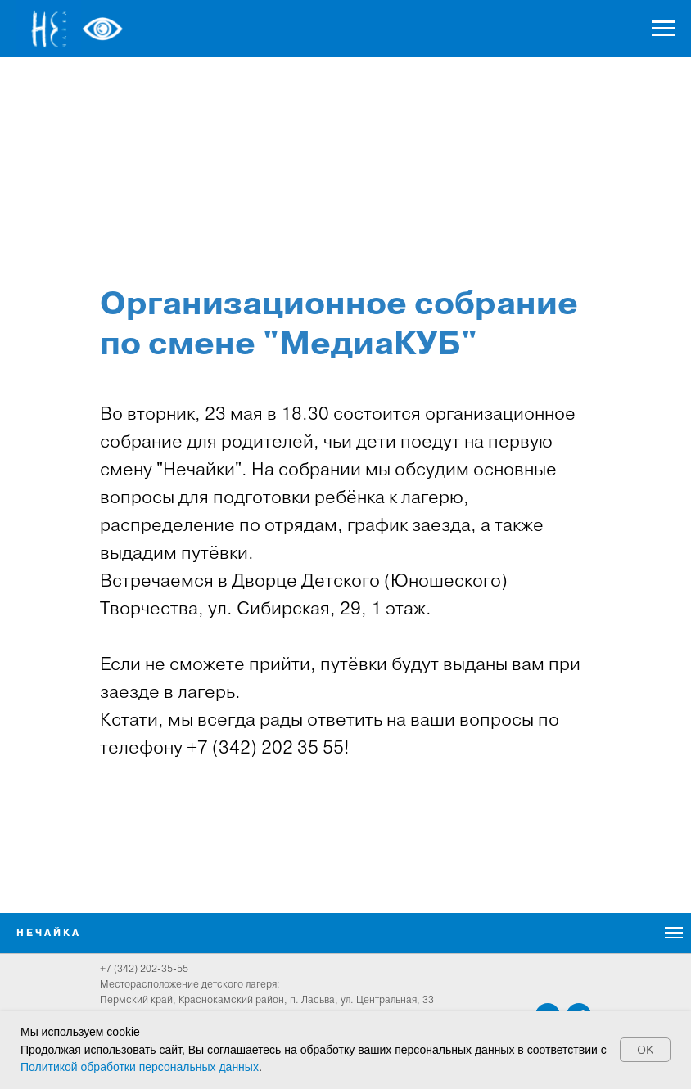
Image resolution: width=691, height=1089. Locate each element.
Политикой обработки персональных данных (139, 1066)
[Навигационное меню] (663, 28)
